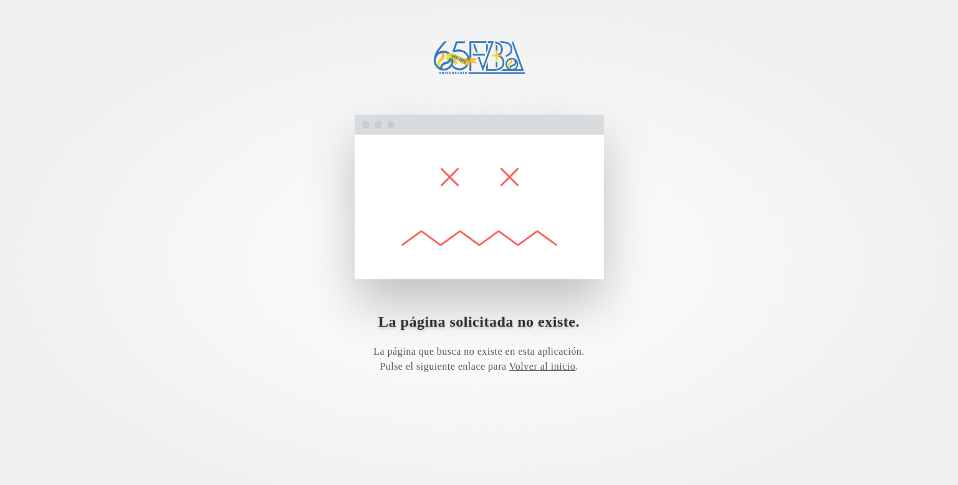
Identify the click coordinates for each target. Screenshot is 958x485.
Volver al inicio (542, 366)
